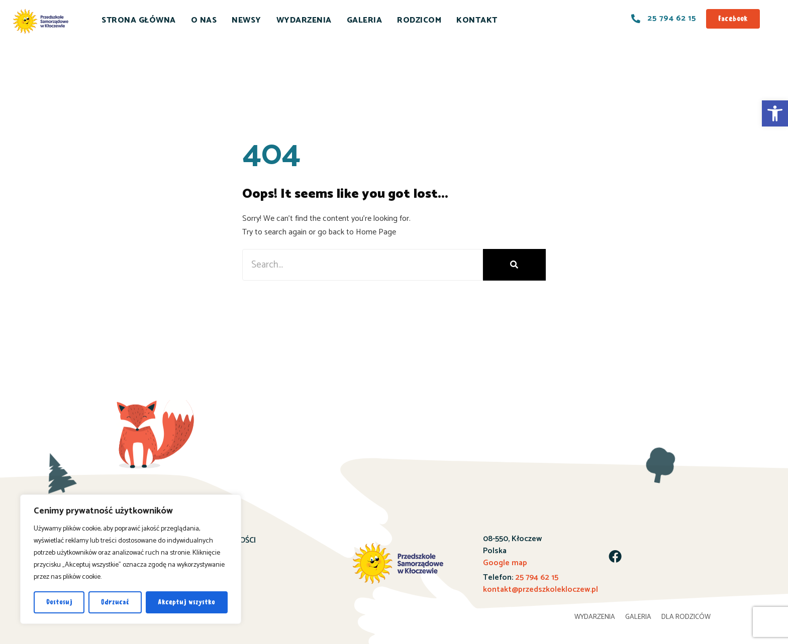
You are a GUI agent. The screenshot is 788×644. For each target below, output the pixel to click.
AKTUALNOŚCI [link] (230, 540)
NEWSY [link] (246, 20)
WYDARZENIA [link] (304, 20)
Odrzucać (115, 602)
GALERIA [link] (364, 20)
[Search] (514, 265)
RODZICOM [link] (419, 20)
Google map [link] (505, 563)
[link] (775, 113)
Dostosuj (59, 602)
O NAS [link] (204, 20)
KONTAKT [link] (477, 20)
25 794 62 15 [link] (536, 577)
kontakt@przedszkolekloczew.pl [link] (540, 589)
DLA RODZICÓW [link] (686, 617)
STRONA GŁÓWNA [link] (139, 20)
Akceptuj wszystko (186, 602)
